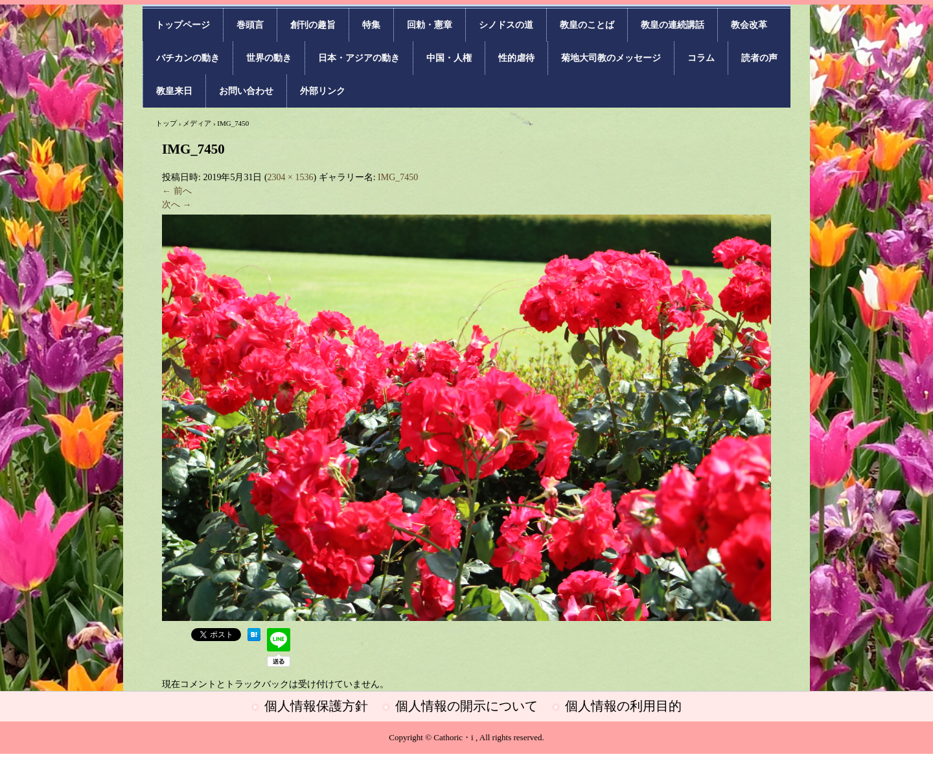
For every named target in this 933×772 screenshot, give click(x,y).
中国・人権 (449, 58)
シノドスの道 (506, 25)
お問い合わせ (246, 91)
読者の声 (759, 58)
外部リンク (322, 91)
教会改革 (749, 25)
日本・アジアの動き (359, 58)
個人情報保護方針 (316, 705)
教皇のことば (587, 25)
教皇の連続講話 (672, 25)
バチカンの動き (188, 58)
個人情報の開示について (466, 705)
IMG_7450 (398, 177)
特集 (371, 25)
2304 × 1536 (291, 177)
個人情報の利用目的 (623, 705)
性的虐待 (516, 58)
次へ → (177, 204)
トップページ (183, 25)
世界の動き (269, 58)
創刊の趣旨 (313, 25)
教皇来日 (174, 91)
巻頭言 (250, 25)
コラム (701, 58)
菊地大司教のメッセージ (611, 58)
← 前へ (177, 191)
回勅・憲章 (429, 25)
